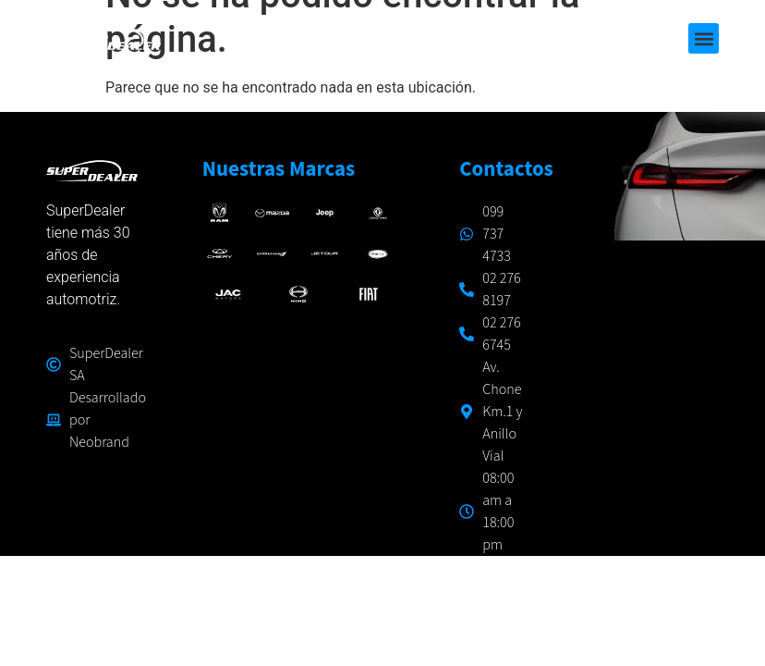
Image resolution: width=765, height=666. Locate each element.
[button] (703, 38)
